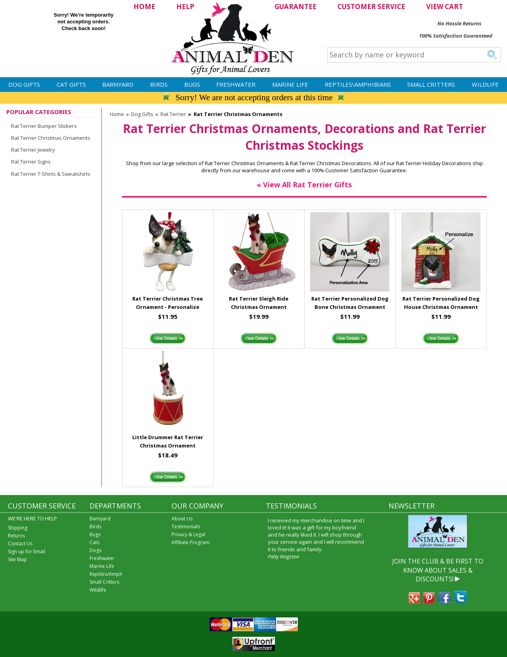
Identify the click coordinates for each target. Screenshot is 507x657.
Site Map (17, 559)
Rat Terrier (173, 114)
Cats (94, 542)
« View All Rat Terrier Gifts (304, 184)
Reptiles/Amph (106, 574)
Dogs (95, 550)
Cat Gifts (71, 84)
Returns (16, 535)
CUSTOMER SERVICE (371, 6)
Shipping (17, 527)
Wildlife (485, 84)
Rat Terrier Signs (31, 161)
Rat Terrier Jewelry (33, 149)
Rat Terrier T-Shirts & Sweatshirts (50, 173)
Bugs (192, 84)
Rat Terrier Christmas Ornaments (50, 137)
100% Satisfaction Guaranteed (455, 35)
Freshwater (235, 84)
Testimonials (186, 526)
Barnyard (117, 84)
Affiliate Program (191, 542)
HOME (144, 6)
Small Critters (431, 84)
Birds (159, 84)
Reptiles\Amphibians (358, 84)
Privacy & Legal (188, 534)
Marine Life (290, 84)
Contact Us (20, 543)
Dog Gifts (24, 84)
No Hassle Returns (459, 23)
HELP (185, 6)
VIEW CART (444, 6)
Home (117, 114)
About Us (182, 518)
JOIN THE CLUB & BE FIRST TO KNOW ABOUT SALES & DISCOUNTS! (437, 570)
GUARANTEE (295, 6)
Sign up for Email (26, 551)
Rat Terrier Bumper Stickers (44, 125)
